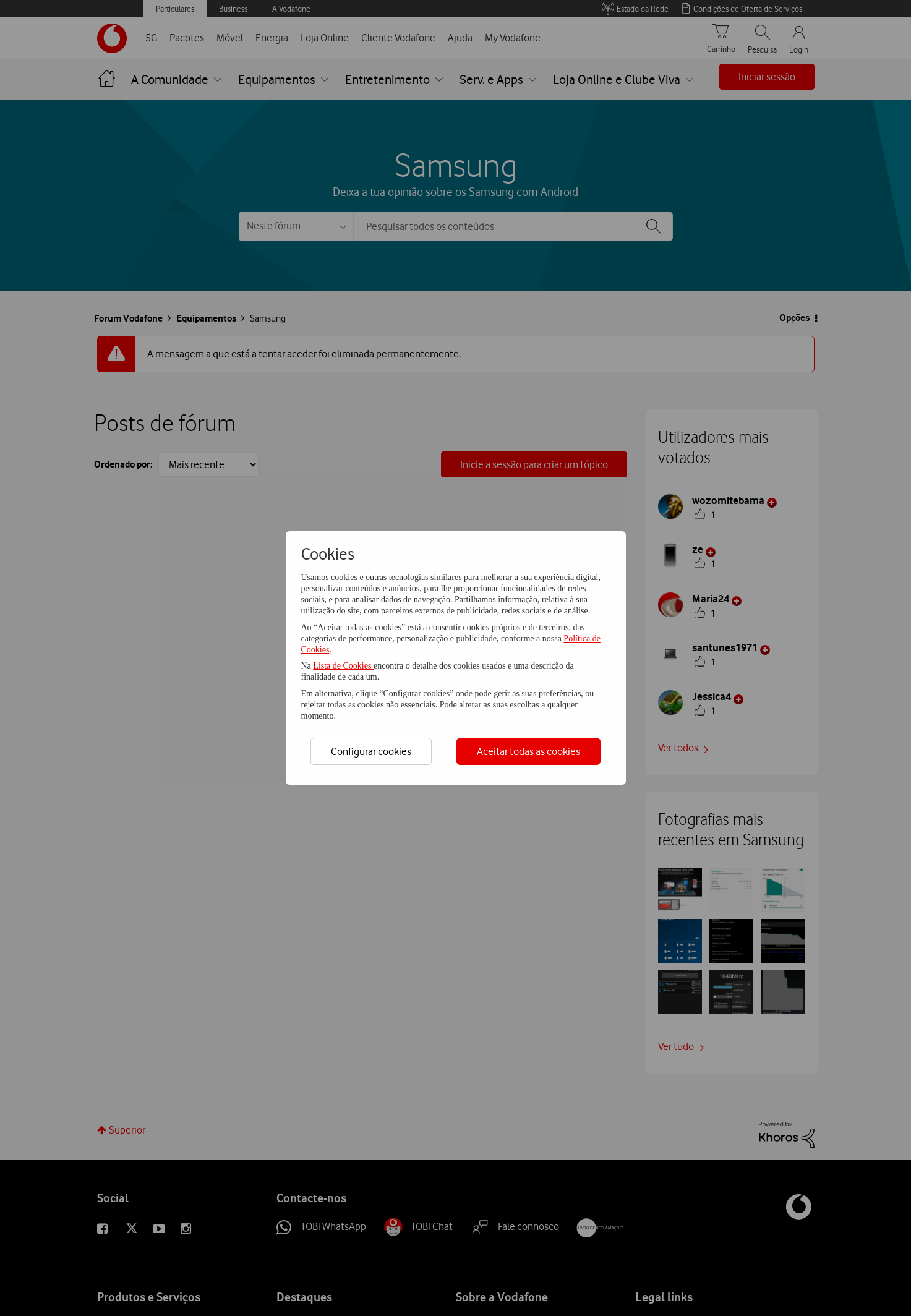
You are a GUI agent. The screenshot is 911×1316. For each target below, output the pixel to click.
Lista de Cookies (343, 665)
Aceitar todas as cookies (528, 751)
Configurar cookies (371, 751)
